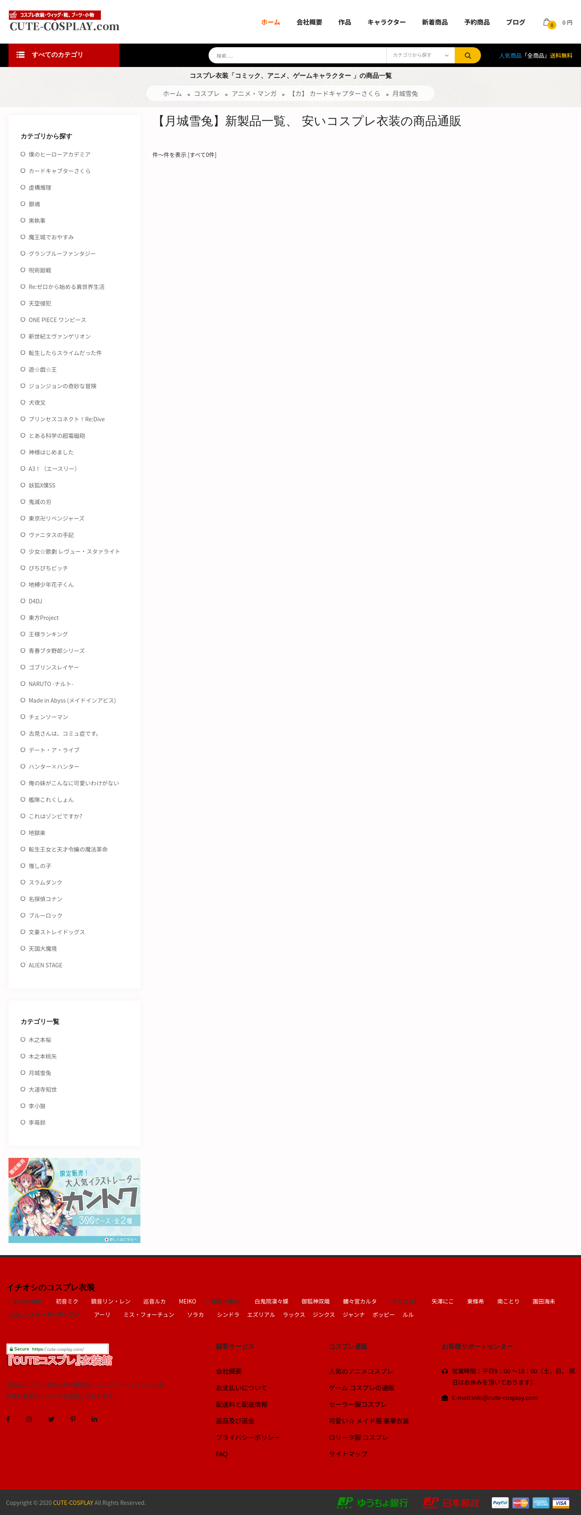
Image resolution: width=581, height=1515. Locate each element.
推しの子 (40, 866)
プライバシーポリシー (248, 1437)
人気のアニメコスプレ (361, 1371)
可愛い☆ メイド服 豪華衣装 (369, 1420)
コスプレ (207, 93)
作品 (345, 22)
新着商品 (435, 22)
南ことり (508, 1301)
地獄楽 (37, 833)
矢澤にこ (443, 1301)
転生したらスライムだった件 (65, 353)
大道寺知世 (43, 1089)
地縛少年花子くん (51, 584)
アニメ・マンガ (254, 93)
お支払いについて (242, 1387)
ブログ (515, 22)
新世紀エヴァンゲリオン (60, 336)
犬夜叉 (37, 402)
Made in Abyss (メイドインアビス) (72, 700)
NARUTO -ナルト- (51, 684)
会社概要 (309, 22)
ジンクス (324, 1314)
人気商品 (510, 55)
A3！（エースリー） (54, 469)
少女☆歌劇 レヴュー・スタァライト (74, 551)
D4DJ (35, 601)
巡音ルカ (154, 1301)
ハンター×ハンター (54, 766)
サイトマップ (348, 1454)
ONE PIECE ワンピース (57, 320)
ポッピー (383, 1314)
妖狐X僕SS (42, 485)
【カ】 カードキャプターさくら (334, 93)
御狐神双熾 (315, 1301)
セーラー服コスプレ (358, 1404)
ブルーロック (46, 915)
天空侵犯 (40, 303)
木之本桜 (40, 1040)
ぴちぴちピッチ (48, 568)
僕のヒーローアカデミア (59, 154)
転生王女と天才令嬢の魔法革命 (68, 849)
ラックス (294, 1314)
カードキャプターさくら (60, 171)
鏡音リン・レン (110, 1301)
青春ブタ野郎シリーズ (57, 651)
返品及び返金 (235, 1420)
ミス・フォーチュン (148, 1314)
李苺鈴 (37, 1122)
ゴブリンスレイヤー (54, 667)
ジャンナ (354, 1314)
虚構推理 (40, 187)
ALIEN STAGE (46, 965)
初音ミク (67, 1301)
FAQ (222, 1454)
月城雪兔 (405, 93)
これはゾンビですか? (55, 816)
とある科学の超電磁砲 (57, 435)
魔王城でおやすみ (51, 237)
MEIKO (187, 1301)
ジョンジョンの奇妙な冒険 (62, 386)
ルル (408, 1314)
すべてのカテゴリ (50, 55)
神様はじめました (51, 452)
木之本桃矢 (43, 1056)
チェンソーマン (48, 717)
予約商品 (477, 22)
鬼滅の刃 (40, 502)
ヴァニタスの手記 (51, 535)
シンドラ (228, 1314)
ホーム (270, 22)
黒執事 (37, 220)
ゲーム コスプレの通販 (362, 1387)
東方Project (44, 617)
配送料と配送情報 (242, 1404)
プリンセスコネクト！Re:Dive (67, 419)
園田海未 (544, 1301)
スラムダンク (46, 882)
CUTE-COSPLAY (73, 1502)
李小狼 (37, 1106)
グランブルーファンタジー (62, 253)
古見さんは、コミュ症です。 (65, 733)
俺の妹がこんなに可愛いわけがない (74, 783)
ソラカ (195, 1314)
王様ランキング (48, 634)
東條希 (475, 1301)
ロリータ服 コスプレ (359, 1437)
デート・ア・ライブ (54, 750)
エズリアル (261, 1314)
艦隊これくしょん (51, 799)
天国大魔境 (43, 948)
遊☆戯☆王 (43, 369)
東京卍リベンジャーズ (57, 518)
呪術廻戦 (40, 270)
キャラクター (387, 22)
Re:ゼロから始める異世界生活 (66, 286)
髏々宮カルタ (360, 1301)
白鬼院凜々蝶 (271, 1301)
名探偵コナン (46, 899)
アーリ (102, 1314)
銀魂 (34, 204)
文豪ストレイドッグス (57, 932)
